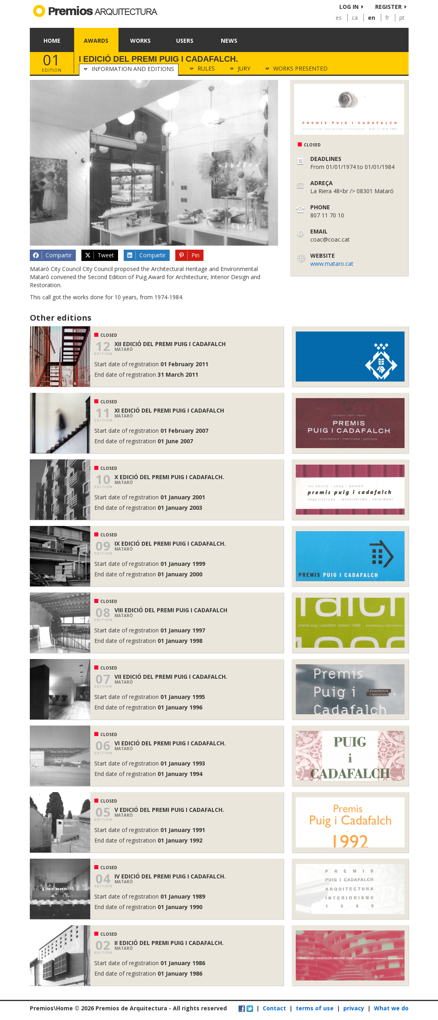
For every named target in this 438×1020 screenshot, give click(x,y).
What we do (391, 1008)
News (229, 40)
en (371, 17)
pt (402, 17)
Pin (188, 255)
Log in (349, 6)
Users (184, 40)
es (339, 17)
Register (388, 6)
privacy (353, 1008)
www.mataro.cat (331, 263)
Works (140, 40)
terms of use (315, 1008)
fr (387, 17)
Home (52, 40)
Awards (96, 40)
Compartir (52, 255)
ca (355, 17)
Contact (274, 1008)
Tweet (99, 255)
